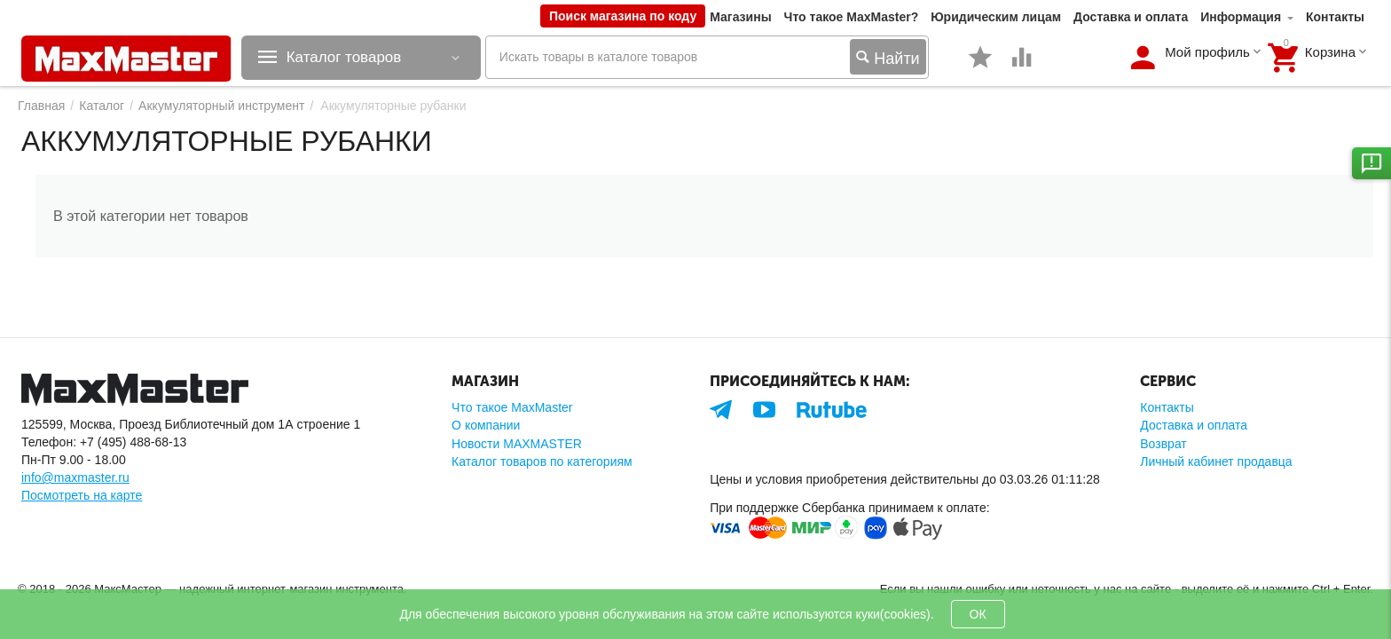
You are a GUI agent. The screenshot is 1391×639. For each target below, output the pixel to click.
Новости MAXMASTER (517, 444)
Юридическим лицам (996, 17)
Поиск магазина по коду (622, 16)
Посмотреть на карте (81, 495)
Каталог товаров (350, 58)
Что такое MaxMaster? (851, 17)
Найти (887, 59)
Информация (1240, 17)
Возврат (1163, 444)
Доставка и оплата (1130, 17)
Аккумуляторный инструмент (221, 106)
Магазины (740, 17)
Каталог (101, 106)
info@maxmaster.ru (75, 477)
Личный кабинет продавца (1216, 461)
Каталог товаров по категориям (542, 461)
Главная (41, 106)
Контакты (1335, 17)
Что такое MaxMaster (512, 407)
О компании (486, 425)
